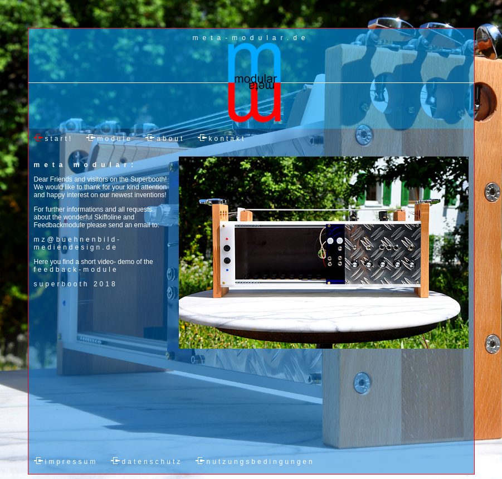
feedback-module (76, 269)
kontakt (227, 139)
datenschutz (152, 462)
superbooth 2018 (76, 284)
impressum (71, 462)
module (115, 139)
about (170, 139)
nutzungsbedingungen (261, 462)
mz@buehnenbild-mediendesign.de (78, 243)
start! (59, 139)
